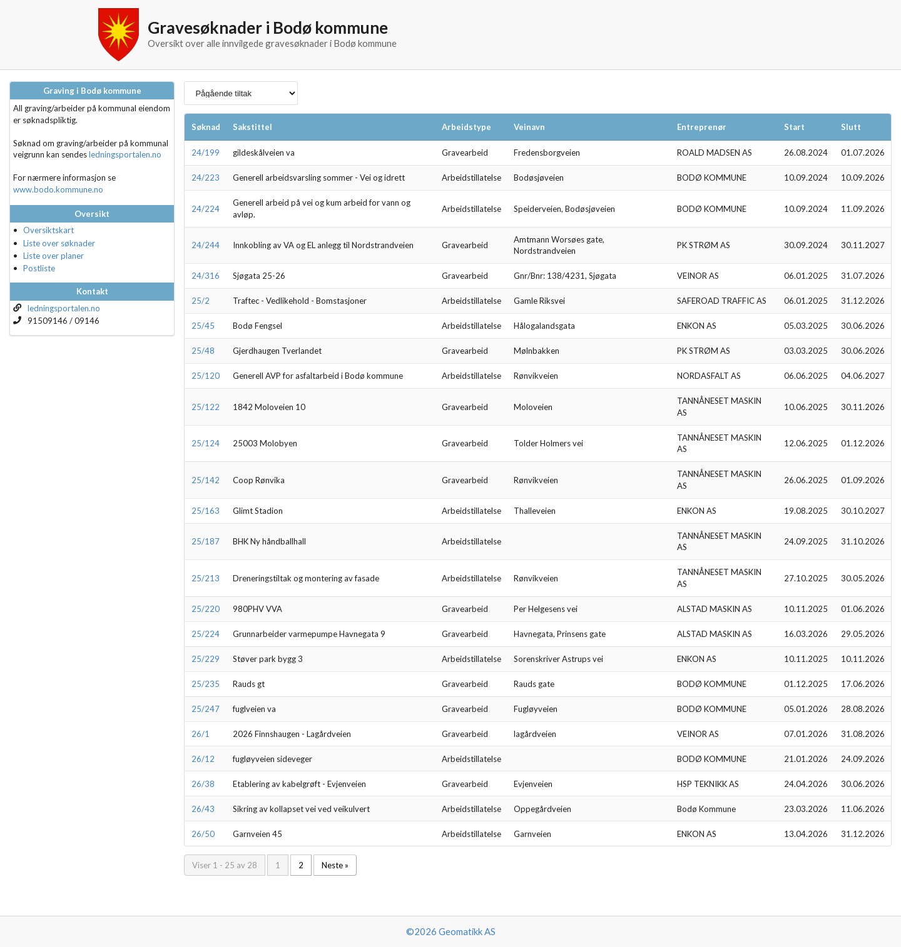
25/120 (205, 376)
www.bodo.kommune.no (58, 189)
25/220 (205, 609)
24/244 (205, 245)
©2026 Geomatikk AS (451, 931)
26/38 (203, 784)
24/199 (205, 153)
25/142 (205, 480)
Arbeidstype (466, 127)
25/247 (205, 709)
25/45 (203, 326)
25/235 (205, 684)
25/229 (205, 659)
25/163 (205, 511)
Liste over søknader (59, 243)
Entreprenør (701, 127)
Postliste (39, 268)
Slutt (851, 127)
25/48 (203, 351)
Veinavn (529, 127)
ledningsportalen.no (125, 154)
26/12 (203, 759)
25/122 (205, 407)
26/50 (203, 834)
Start (794, 127)
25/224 (205, 634)
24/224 (205, 209)
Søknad (205, 127)
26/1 (200, 734)
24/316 (205, 276)
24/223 (205, 178)
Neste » (335, 865)
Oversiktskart (48, 230)
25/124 (205, 443)
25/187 (205, 541)
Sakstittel (252, 127)
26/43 (203, 809)
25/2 (200, 301)
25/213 (205, 578)
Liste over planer (53, 256)
